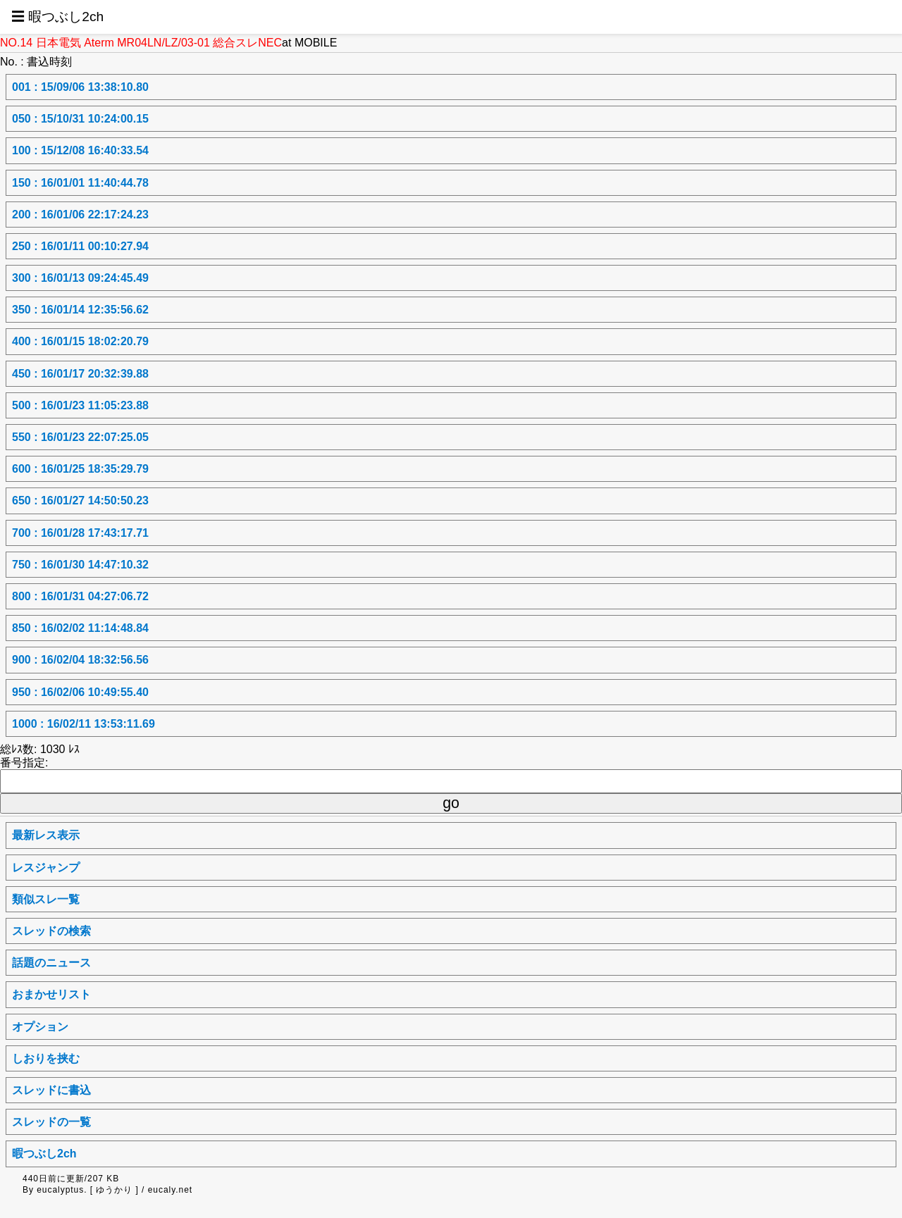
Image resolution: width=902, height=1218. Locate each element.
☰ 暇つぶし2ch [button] (57, 16)
